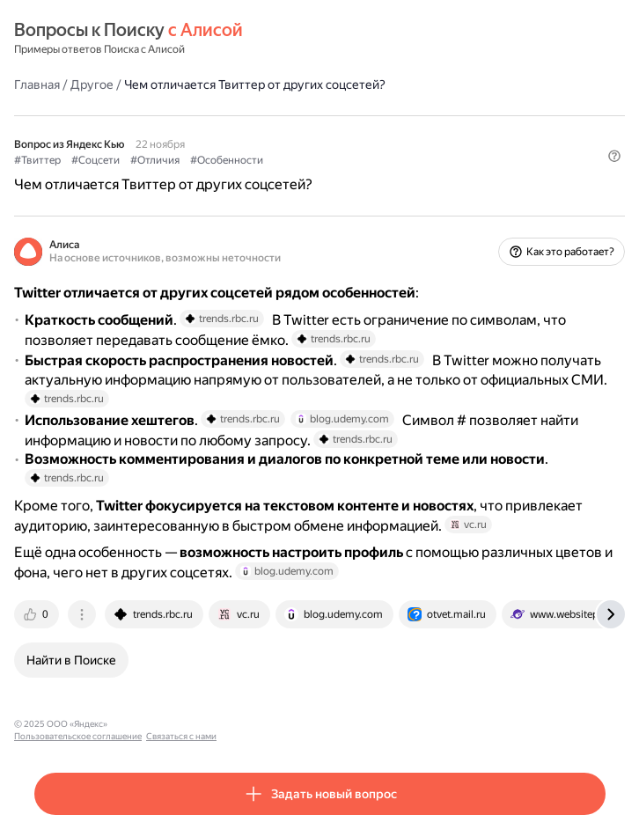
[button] (614, 155)
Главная (37, 84)
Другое (92, 84)
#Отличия (155, 160)
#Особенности (226, 160)
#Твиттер (37, 160)
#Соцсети (95, 160)
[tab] (38, 614)
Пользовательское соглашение (179, 724)
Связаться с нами (282, 724)
